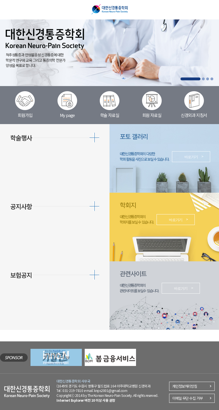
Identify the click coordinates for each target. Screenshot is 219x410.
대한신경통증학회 (110, 9)
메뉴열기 (10, 9)
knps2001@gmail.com (110, 390)
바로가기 (191, 157)
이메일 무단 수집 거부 (187, 398)
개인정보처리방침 (184, 386)
